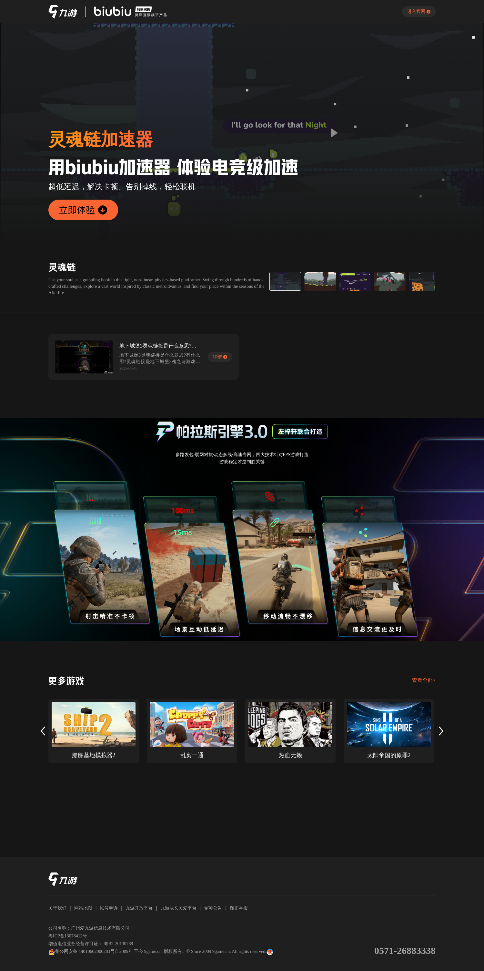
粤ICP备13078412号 (67, 936)
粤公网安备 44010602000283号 (81, 952)
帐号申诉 (109, 908)
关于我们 (57, 908)
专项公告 (213, 908)
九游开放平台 (139, 908)
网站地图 (83, 908)
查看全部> (424, 680)
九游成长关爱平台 (178, 908)
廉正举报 (239, 908)
